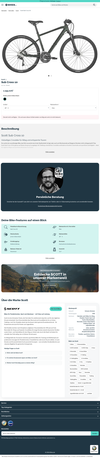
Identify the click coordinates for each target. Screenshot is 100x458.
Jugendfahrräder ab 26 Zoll (77, 393)
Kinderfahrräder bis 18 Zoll (77, 386)
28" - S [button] (7, 108)
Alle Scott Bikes (56, 309)
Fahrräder (11, 10)
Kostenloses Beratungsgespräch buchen (50, 206)
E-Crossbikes (84, 358)
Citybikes (72, 383)
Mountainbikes (73, 369)
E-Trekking (83, 355)
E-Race (93, 348)
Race (80, 372)
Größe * (5, 104)
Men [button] (53, 108)
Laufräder (89, 393)
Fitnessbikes (82, 376)
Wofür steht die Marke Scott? (15, 353)
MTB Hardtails (84, 369)
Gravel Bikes (73, 376)
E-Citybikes (88, 362)
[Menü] (97, 446)
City (90, 379)
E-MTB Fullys (85, 348)
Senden (94, 433)
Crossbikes (83, 379)
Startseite (4, 10)
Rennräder (87, 372)
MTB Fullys (73, 372)
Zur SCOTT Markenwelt (50, 285)
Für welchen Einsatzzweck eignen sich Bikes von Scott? (22, 358)
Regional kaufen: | (51, 1)
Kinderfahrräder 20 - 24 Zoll (77, 390)
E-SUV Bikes (73, 362)
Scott (17, 10)
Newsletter (5, 429)
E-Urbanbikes (73, 365)
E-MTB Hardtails (74, 348)
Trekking (91, 376)
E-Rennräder (73, 351)
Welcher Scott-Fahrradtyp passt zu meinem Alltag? (21, 363)
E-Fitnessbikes (73, 355)
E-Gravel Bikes (83, 351)
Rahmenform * (54, 104)
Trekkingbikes (73, 379)
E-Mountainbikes (81, 344)
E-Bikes (72, 344)
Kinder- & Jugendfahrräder (84, 383)
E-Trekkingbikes (74, 358)
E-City (80, 362)
